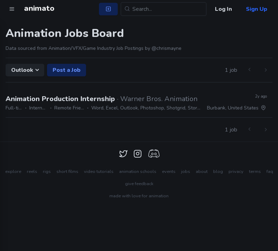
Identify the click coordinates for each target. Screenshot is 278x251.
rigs (47, 171)
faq (270, 171)
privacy (236, 171)
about (202, 171)
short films (67, 171)
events (169, 171)
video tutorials (99, 171)
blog (218, 171)
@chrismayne (167, 48)
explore (13, 171)
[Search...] (164, 9)
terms (255, 171)
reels (32, 171)
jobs (185, 171)
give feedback (139, 184)
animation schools (137, 171)
